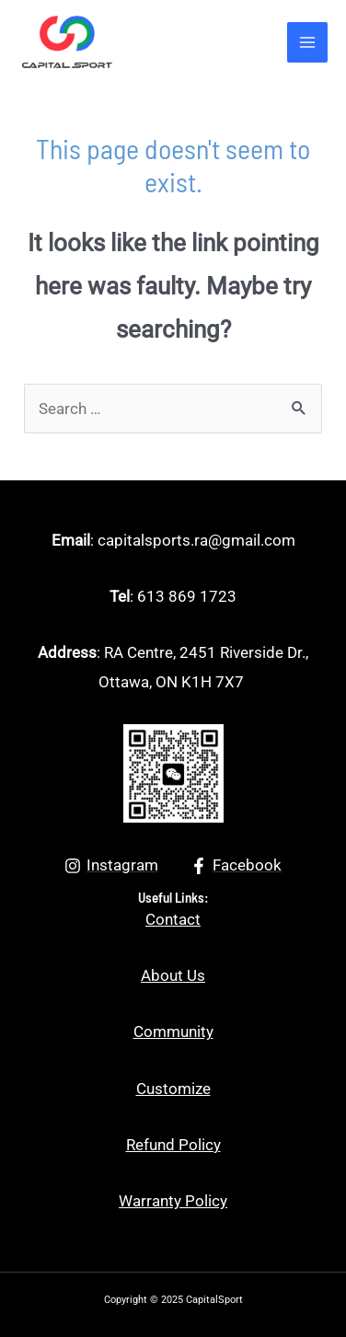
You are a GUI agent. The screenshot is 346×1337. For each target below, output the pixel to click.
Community (173, 1031)
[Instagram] (111, 866)
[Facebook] (237, 866)
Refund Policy (173, 1144)
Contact (173, 919)
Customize (173, 1088)
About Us (173, 975)
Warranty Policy (173, 1201)
